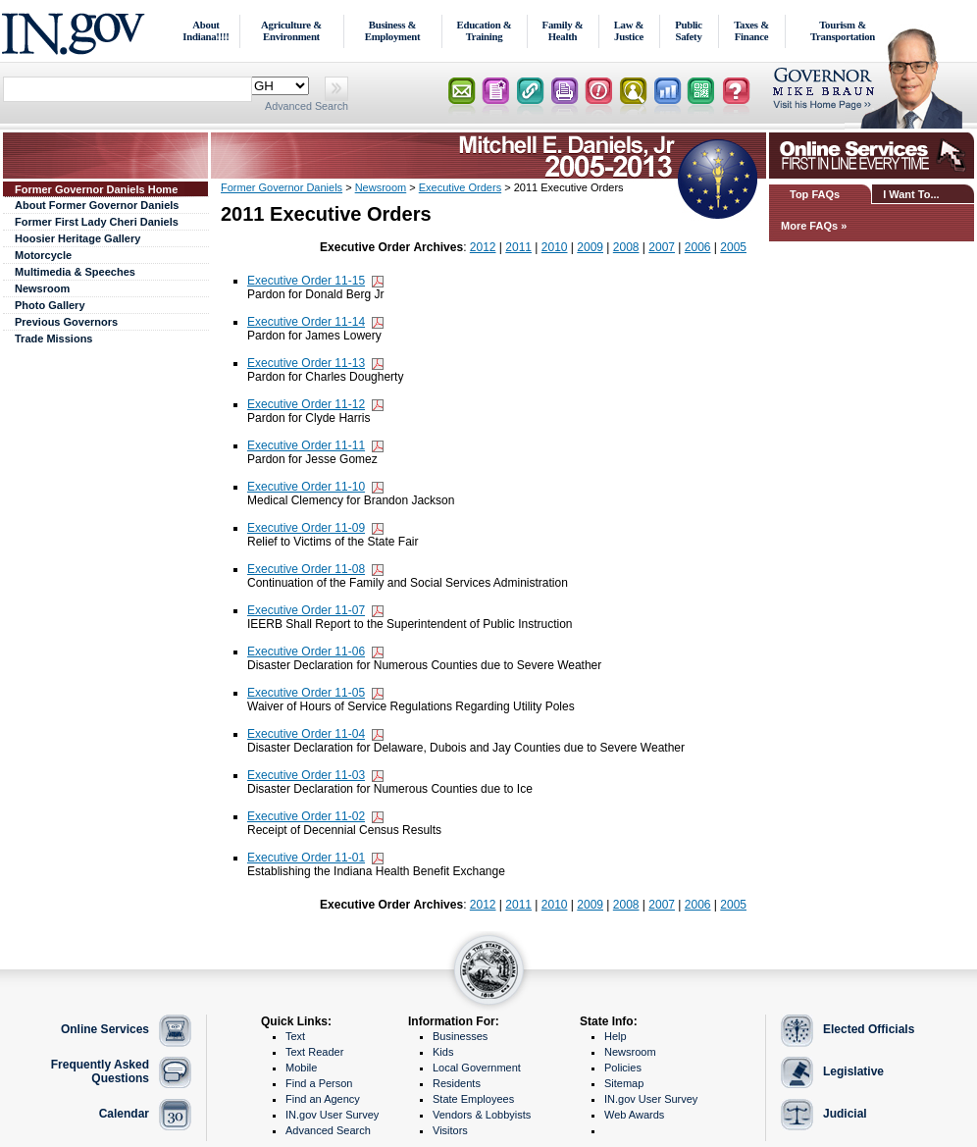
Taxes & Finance (751, 30)
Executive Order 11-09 (306, 528)
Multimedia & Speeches (75, 272)
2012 (483, 247)
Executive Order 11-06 (306, 651)
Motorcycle (43, 255)
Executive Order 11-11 (306, 445)
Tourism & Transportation (842, 30)
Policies (623, 1067)
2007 (661, 247)
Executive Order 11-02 (306, 816)
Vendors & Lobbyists (482, 1115)
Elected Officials (868, 1029)
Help (615, 1036)
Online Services (105, 1029)
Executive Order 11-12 (306, 404)
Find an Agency (322, 1099)
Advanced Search (306, 106)
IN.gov (76, 31)
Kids (443, 1052)
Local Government (477, 1067)
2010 (554, 247)
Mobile (301, 1067)
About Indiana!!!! (205, 30)
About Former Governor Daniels (97, 205)
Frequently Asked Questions (100, 1071)
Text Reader (314, 1052)
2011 (518, 247)
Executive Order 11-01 (306, 857)
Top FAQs (815, 194)
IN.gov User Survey (332, 1115)
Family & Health (563, 30)
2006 (698, 247)
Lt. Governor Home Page (874, 93)
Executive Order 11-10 (306, 487)
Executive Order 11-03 (306, 775)
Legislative (853, 1071)
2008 (626, 247)
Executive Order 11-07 (306, 610)
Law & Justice (629, 30)
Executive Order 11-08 (306, 569)
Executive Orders (460, 187)
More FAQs (809, 226)
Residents (457, 1083)
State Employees (473, 1099)
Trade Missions (53, 338)
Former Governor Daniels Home (96, 189)
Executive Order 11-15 (306, 280)
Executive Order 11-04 (306, 734)
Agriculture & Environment (291, 30)
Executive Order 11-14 (306, 322)
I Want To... (911, 194)
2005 (733, 247)
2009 (590, 247)
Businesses (460, 1036)
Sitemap (623, 1083)
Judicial (845, 1114)
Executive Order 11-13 (306, 363)
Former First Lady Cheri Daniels (97, 222)
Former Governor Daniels (281, 187)
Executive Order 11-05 (306, 693)
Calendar (124, 1114)
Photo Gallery (50, 305)
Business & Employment (393, 30)
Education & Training (484, 30)
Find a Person (318, 1083)
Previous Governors (66, 322)
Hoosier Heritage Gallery (77, 238)
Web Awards (634, 1115)
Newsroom (42, 288)
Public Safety (688, 30)
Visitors (450, 1130)
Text (295, 1036)
